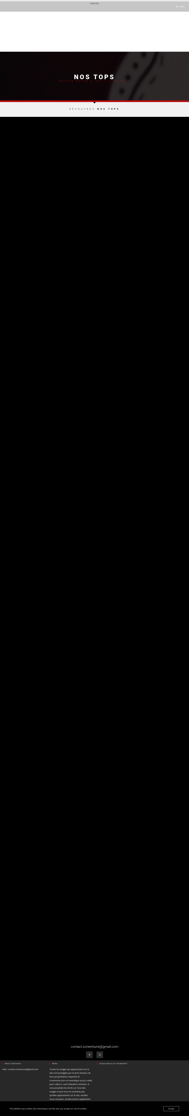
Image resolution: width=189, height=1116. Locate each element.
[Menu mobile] (180, 6)
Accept (171, 1108)
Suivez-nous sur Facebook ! (113, 1063)
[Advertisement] (94, 26)
